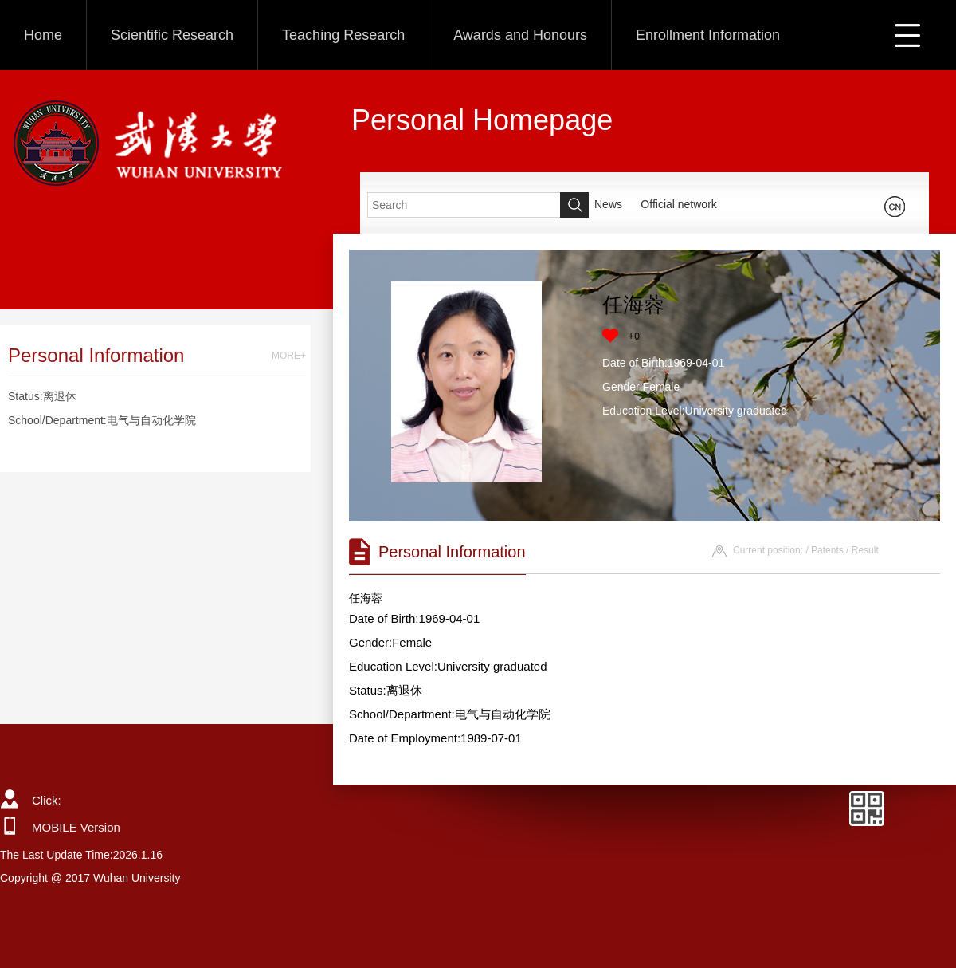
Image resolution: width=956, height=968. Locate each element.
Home (43, 35)
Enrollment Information (708, 35)
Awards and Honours (520, 35)
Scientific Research (172, 35)
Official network (678, 204)
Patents (827, 550)
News (608, 204)
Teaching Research (343, 35)
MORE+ (289, 355)
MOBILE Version (76, 827)
